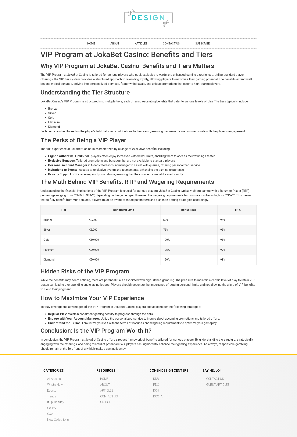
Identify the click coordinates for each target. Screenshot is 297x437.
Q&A (50, 414)
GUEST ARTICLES (218, 384)
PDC (156, 384)
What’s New (55, 384)
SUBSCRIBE (202, 43)
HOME (91, 43)
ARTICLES (141, 43)
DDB (156, 379)
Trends (51, 396)
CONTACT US (171, 43)
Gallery (51, 408)
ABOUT (114, 43)
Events (51, 390)
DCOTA (158, 396)
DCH (156, 390)
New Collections (58, 419)
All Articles (54, 379)
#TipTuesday (55, 402)
